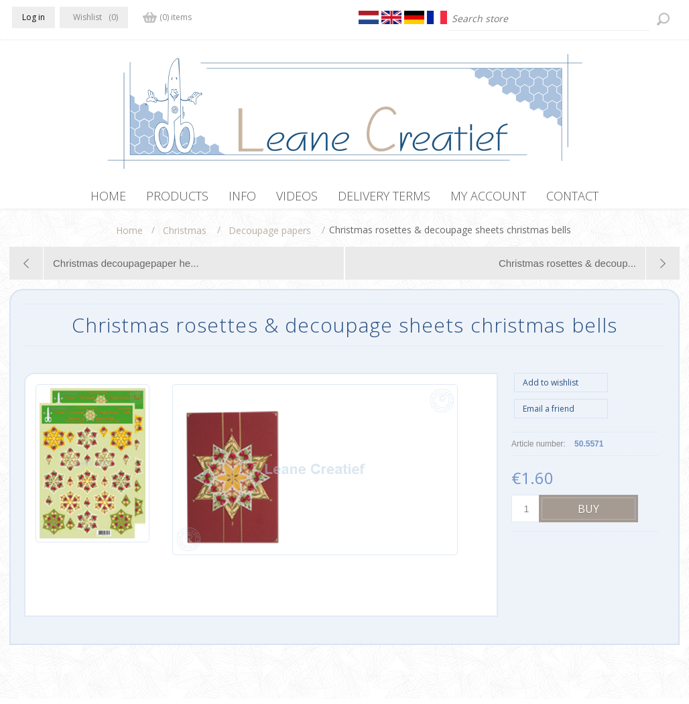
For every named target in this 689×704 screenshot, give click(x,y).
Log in (33, 17)
